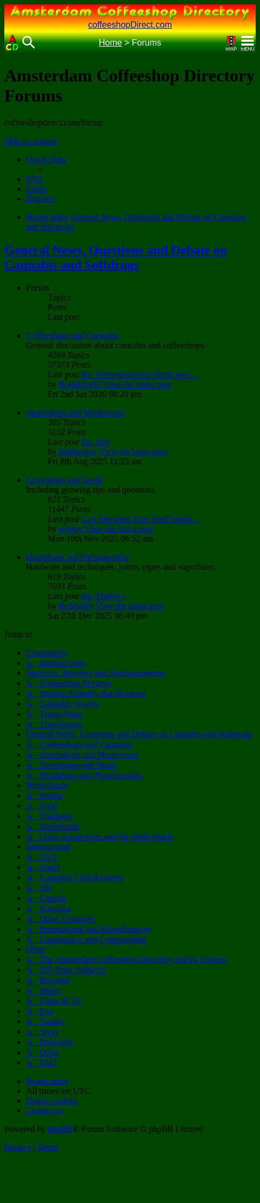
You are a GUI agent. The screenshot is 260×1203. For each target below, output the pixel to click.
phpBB (60, 1128)
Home (110, 42)
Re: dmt (95, 441)
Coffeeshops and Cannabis (72, 335)
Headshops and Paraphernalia (77, 557)
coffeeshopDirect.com (130, 24)
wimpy (71, 528)
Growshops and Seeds (64, 479)
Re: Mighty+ (103, 596)
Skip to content (30, 141)
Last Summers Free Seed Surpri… (141, 519)
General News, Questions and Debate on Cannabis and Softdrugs (115, 257)
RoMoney (76, 605)
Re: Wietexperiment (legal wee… (139, 374)
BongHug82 (80, 384)
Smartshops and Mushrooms (75, 412)
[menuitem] (34, 179)
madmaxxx (78, 451)
